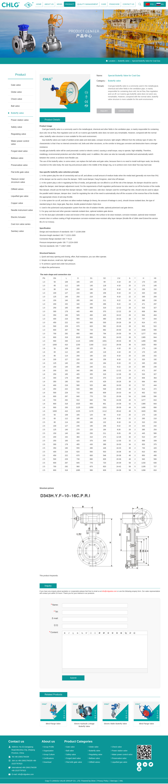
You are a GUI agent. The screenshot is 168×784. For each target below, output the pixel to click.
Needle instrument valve (22, 211)
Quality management (87, 4)
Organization (47, 751)
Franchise (114, 4)
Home (38, 4)
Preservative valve (19, 165)
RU (159, 4)
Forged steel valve (19, 151)
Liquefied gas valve (19, 197)
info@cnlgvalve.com (109, 592)
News (59, 4)
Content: (53, 632)
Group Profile (48, 747)
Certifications (48, 759)
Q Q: (56, 626)
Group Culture (48, 755)
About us (48, 4)
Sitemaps (114, 781)
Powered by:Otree (88, 781)
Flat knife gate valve (20, 172)
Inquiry (104, 111)
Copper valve (17, 204)
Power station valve (20, 120)
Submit (73, 678)
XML (121, 781)
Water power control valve (20, 143)
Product (69, 4)
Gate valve (16, 85)
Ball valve (15, 106)
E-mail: (55, 619)
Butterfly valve (123, 61)
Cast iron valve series (20, 225)
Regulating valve (18, 134)
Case (103, 4)
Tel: (56, 612)
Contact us (128, 4)
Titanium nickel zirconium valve (18, 181)
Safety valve (16, 127)
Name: (54, 605)
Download (46, 763)
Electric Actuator (18, 218)
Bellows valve (17, 158)
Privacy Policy (102, 781)
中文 (149, 4)
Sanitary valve (17, 232)
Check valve (16, 99)
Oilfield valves (17, 190)
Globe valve (16, 92)
